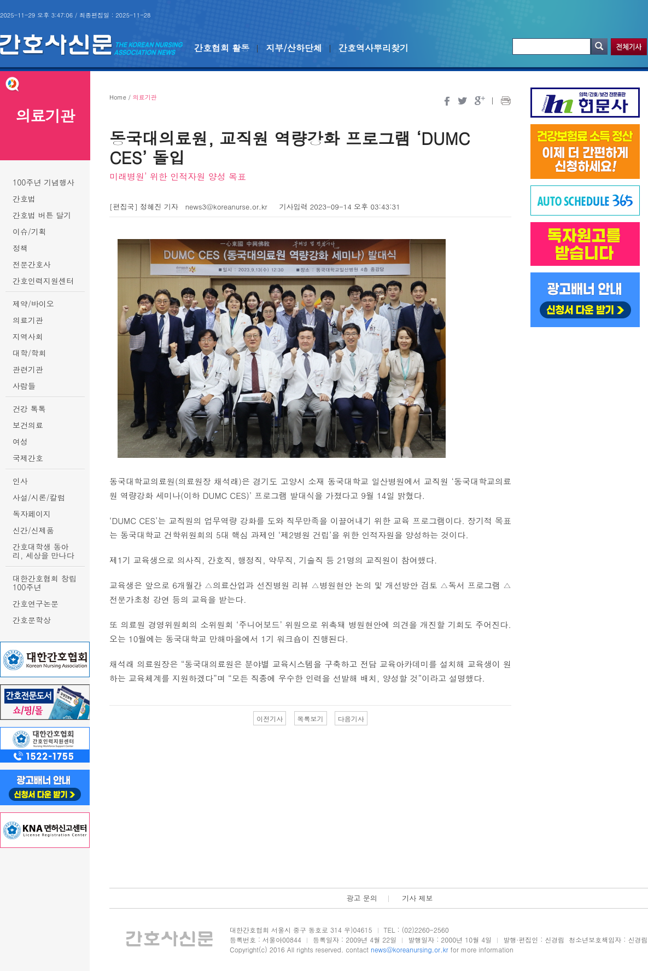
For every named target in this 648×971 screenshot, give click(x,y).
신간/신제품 (33, 530)
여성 (20, 441)
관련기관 (28, 369)
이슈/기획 (29, 231)
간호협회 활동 (221, 48)
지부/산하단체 (294, 48)
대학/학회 (29, 352)
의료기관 (28, 320)
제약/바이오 (33, 303)
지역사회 (28, 336)
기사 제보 (417, 898)
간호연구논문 (36, 603)
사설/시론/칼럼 (39, 497)
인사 (20, 480)
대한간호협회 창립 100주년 (45, 582)
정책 (20, 247)
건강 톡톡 (29, 408)
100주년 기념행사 (43, 182)
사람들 (24, 385)
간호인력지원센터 (43, 280)
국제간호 (28, 457)
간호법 (24, 198)
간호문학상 (32, 619)
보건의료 (28, 425)
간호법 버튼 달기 (42, 215)
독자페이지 (32, 513)
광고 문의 (361, 898)
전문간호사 (32, 264)
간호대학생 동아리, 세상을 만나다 (43, 551)
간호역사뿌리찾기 (373, 48)
